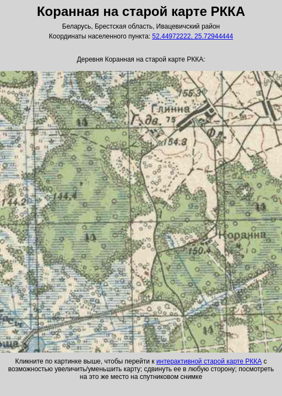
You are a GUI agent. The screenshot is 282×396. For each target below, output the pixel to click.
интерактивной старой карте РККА (209, 361)
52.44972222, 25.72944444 (192, 36)
